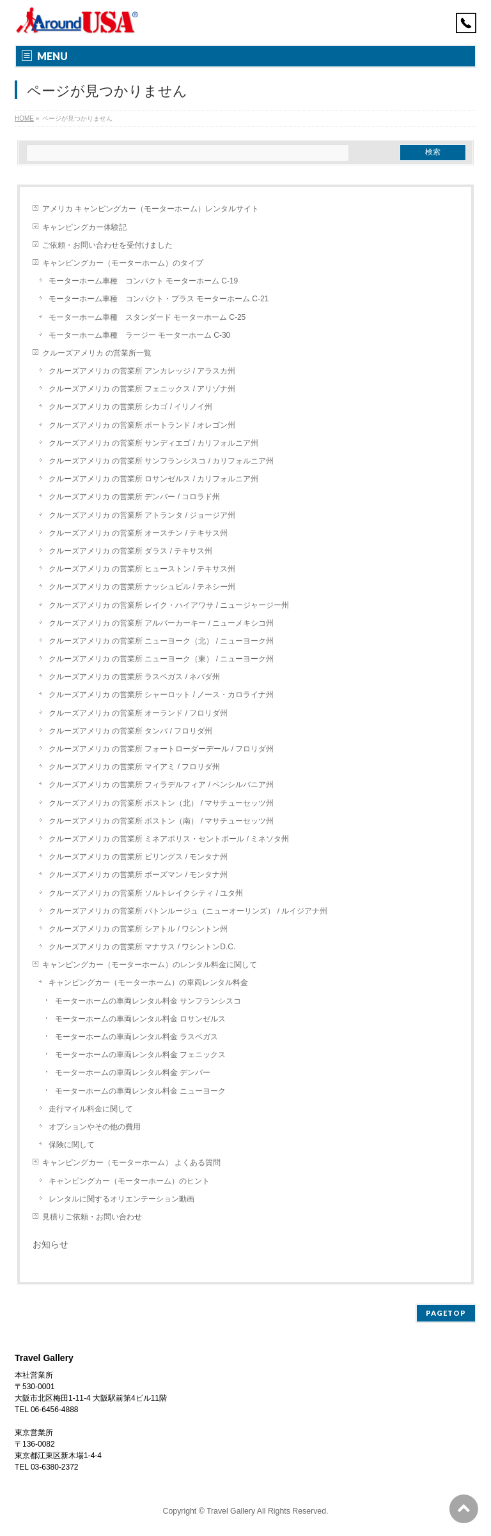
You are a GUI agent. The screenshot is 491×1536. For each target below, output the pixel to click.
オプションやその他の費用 (95, 1126)
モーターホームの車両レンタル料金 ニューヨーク (140, 1091)
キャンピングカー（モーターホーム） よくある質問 (131, 1162)
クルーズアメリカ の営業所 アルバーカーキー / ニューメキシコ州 (161, 623)
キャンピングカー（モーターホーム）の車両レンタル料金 (148, 982)
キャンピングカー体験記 (84, 227)
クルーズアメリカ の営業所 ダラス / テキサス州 (131, 550)
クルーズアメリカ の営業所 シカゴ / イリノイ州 (131, 406)
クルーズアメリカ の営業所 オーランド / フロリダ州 (138, 713)
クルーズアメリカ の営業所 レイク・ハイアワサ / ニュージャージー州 (169, 605)
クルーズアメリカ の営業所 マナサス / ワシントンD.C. (142, 946)
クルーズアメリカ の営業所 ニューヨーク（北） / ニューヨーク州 (161, 640)
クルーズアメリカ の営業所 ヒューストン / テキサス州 (142, 568)
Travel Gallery (232, 1511)
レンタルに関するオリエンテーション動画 (121, 1198)
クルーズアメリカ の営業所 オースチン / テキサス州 (138, 533)
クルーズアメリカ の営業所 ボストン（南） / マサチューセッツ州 (161, 821)
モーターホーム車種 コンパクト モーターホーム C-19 (143, 280)
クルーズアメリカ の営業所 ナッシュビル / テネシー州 (142, 586)
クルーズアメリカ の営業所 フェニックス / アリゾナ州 (142, 388)
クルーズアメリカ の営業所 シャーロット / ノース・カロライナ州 (161, 694)
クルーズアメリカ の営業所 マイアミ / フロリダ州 (135, 766)
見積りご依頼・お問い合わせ (92, 1216)
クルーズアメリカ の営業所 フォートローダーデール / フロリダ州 (161, 748)
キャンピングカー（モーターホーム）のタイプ (122, 263)
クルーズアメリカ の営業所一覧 (97, 353)
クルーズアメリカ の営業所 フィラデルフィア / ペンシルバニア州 (161, 784)
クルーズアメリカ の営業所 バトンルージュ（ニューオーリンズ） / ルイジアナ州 (188, 911)
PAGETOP (446, 1313)
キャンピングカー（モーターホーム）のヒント (129, 1181)
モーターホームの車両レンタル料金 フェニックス (140, 1054)
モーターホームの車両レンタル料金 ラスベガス (136, 1036)
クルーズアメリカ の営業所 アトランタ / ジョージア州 (142, 515)
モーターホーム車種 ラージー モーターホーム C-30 (140, 335)
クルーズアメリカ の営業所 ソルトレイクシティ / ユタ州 (146, 893)
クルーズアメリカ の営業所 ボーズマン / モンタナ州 (138, 874)
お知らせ (50, 1244)
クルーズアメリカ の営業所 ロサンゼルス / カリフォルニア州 (154, 478)
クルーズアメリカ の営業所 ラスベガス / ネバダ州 (135, 676)
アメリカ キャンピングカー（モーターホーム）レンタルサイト (150, 208)
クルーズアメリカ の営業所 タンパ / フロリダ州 (131, 731)
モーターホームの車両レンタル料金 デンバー (132, 1072)
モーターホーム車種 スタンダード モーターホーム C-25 (147, 317)
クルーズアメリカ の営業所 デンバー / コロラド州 (135, 496)
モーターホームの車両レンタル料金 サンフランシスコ (148, 1001)
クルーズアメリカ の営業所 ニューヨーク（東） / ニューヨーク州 (161, 658)
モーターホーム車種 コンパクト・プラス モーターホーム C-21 (159, 298)
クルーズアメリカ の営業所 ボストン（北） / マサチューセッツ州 (161, 803)
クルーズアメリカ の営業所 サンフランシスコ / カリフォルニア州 (161, 460)
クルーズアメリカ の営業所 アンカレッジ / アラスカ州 (142, 370)
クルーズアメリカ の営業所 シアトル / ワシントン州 (138, 928)
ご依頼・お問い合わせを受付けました (107, 245)
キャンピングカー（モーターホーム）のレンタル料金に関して (149, 964)
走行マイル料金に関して (91, 1108)
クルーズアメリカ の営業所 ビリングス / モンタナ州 (138, 856)
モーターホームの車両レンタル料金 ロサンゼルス (140, 1018)
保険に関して (72, 1144)
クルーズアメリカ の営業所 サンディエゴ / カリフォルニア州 (154, 443)
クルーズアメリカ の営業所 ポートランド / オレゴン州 (142, 425)
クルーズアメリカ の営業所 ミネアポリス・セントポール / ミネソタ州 (169, 838)
